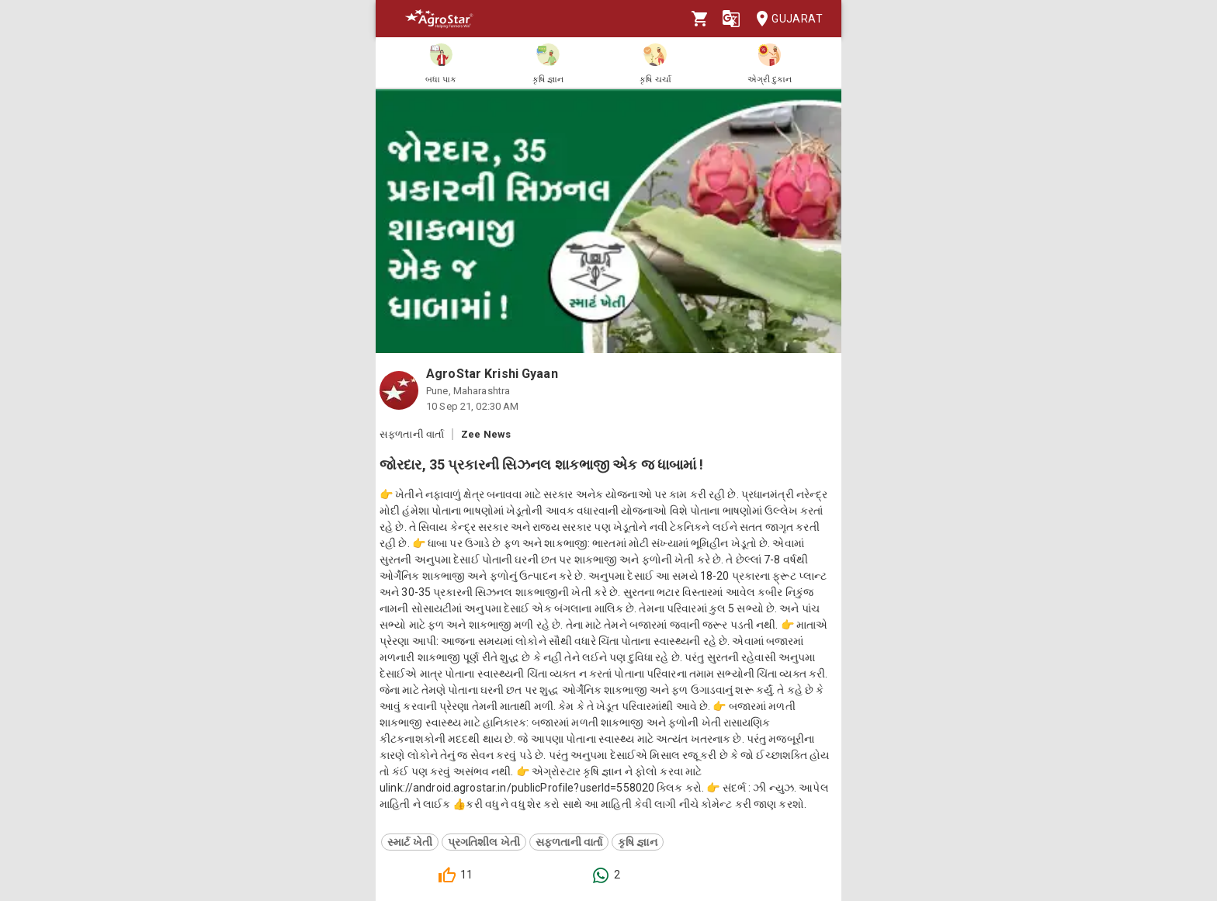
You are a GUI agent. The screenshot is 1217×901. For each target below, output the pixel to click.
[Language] (731, 18)
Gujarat (785, 19)
